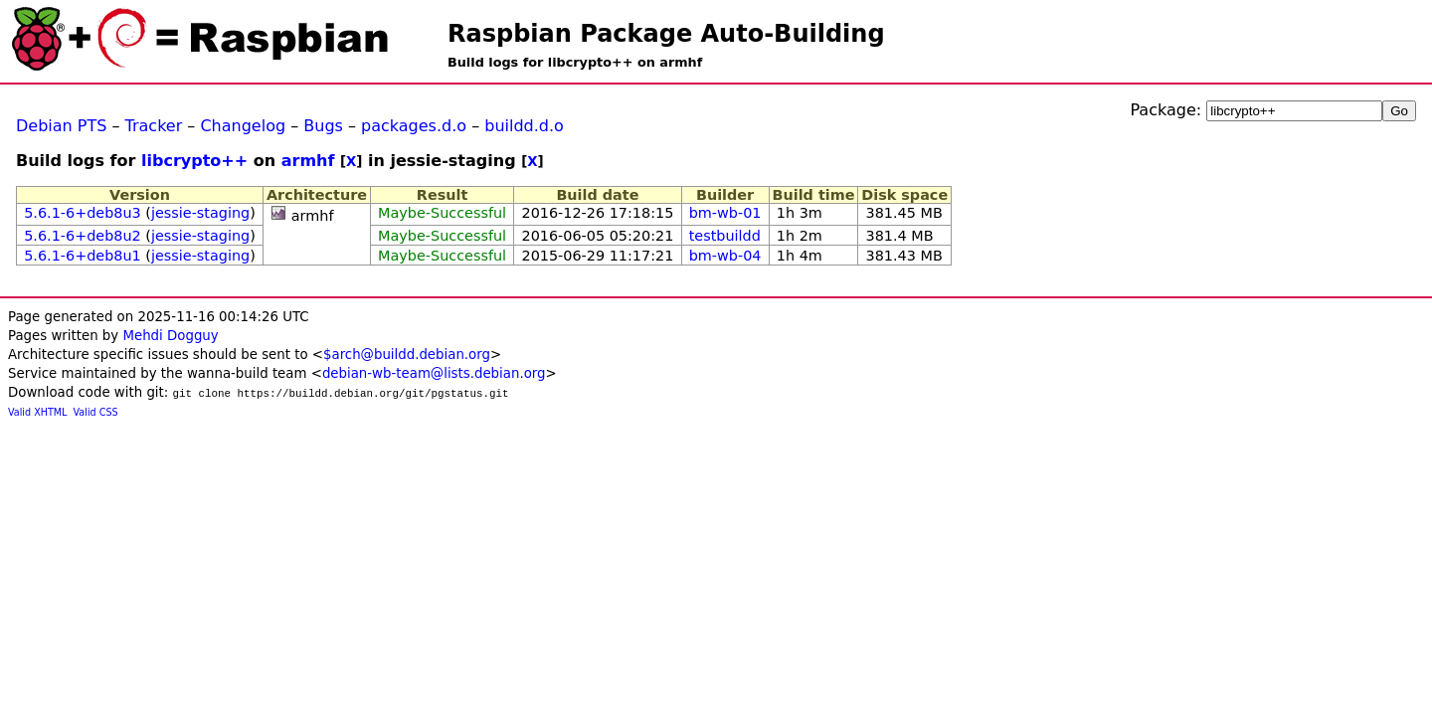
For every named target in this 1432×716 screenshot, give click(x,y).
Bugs (323, 125)
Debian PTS (61, 125)
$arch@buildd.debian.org (406, 354)
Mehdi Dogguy (170, 335)
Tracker (154, 125)
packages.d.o (413, 125)
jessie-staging (200, 213)
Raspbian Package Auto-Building (666, 34)
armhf (308, 160)
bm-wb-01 (725, 213)
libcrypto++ (194, 160)
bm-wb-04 (725, 256)
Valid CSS (96, 412)
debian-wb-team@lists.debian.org (434, 373)
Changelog (242, 125)
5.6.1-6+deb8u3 (82, 213)
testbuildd (725, 236)
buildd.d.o (524, 125)
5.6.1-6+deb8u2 (82, 236)
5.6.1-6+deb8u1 (82, 256)
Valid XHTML (37, 412)
